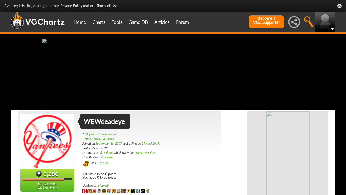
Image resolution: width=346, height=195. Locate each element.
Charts (98, 22)
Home (80, 22)
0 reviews (107, 157)
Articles (161, 22)
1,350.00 (102, 163)
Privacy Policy (71, 6)
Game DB (138, 22)
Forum (182, 22)
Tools (117, 22)
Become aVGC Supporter (266, 20)
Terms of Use (107, 6)
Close (339, 6)
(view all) (103, 185)
